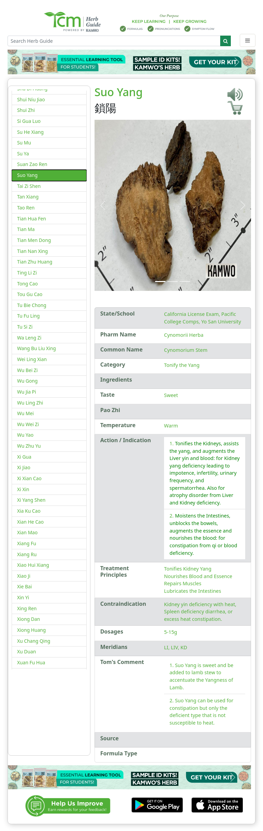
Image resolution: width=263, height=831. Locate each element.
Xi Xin (23, 489)
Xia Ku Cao (28, 511)
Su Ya (23, 153)
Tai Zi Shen (29, 186)
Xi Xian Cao (29, 478)
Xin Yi (23, 597)
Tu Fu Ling (28, 315)
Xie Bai (24, 586)
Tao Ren (26, 207)
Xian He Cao (30, 522)
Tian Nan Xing (32, 251)
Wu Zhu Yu (29, 446)
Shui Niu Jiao (31, 99)
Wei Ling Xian (32, 359)
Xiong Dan (28, 619)
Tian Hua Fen (31, 218)
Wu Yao (25, 435)
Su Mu (24, 142)
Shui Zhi (26, 110)
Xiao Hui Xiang (33, 565)
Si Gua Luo (29, 121)
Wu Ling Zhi (30, 402)
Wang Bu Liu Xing (36, 348)
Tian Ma (26, 229)
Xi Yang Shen (31, 500)
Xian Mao (27, 532)
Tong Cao (27, 283)
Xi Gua (24, 456)
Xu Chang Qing (33, 641)
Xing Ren (27, 608)
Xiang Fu (26, 543)
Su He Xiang (30, 132)
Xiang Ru (27, 554)
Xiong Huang (31, 630)
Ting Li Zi (27, 272)
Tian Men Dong (34, 240)
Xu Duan (26, 651)
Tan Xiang (28, 196)
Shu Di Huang (32, 88)
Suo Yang (27, 175)
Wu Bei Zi (27, 370)
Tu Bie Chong (31, 305)
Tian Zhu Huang (34, 261)
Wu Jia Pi (26, 391)
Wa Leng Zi (29, 337)
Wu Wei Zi (28, 424)
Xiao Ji (23, 576)
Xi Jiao (23, 467)
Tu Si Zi (25, 326)
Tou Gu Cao (29, 294)
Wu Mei (25, 413)
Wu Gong (27, 381)
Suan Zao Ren (32, 164)
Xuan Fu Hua (31, 662)
